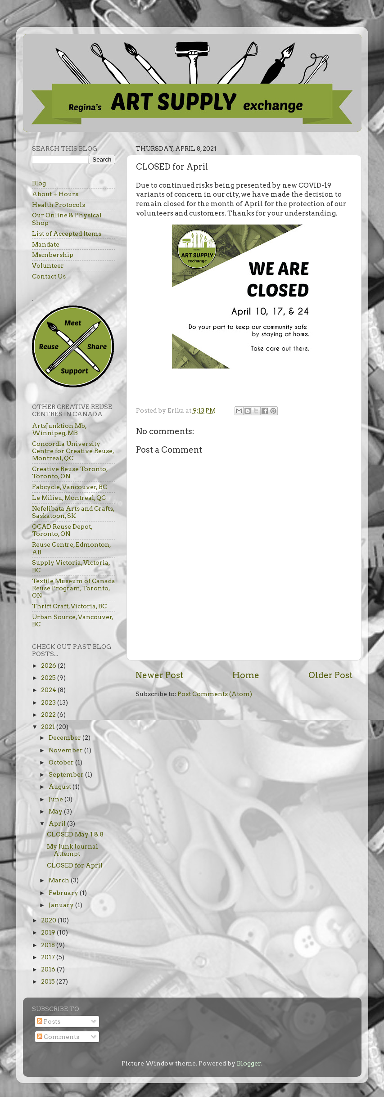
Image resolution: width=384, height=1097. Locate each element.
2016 (49, 969)
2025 (49, 677)
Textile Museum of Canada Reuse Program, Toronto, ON (73, 588)
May (56, 811)
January (62, 904)
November (66, 750)
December (65, 737)
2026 (49, 665)
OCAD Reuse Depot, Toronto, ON (62, 530)
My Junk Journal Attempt (72, 850)
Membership (52, 254)
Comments (58, 1036)
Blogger (249, 1063)
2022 (49, 714)
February (64, 892)
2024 (49, 689)
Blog (39, 183)
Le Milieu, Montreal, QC (69, 497)
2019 (49, 932)
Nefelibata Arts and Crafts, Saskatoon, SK (73, 512)
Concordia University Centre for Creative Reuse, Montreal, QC (73, 451)
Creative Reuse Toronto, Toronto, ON (70, 472)
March (60, 880)
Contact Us (49, 276)
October (62, 762)
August (60, 786)
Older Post (330, 675)
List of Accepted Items (66, 233)
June (56, 799)
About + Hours (55, 194)
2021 (48, 726)
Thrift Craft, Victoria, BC (69, 606)
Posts (48, 1021)
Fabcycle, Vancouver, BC (69, 486)
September (67, 774)
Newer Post (159, 675)
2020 (49, 920)
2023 (49, 702)
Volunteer (48, 265)
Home (245, 675)
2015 (48, 981)
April (58, 823)
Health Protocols (58, 204)
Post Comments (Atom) (214, 693)
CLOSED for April (75, 865)
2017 (48, 957)
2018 (48, 945)
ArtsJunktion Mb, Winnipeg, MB (59, 429)
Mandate (45, 244)
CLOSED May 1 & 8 (75, 834)
